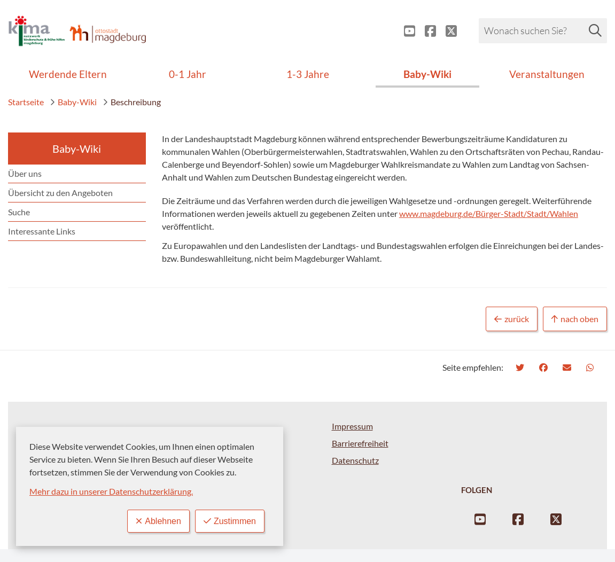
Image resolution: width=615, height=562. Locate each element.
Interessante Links (41, 231)
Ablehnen (158, 521)
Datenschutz (355, 460)
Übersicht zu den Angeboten (60, 193)
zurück (511, 319)
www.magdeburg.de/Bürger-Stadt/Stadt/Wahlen (488, 213)
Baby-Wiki (73, 102)
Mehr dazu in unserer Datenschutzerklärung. (111, 491)
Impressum (352, 426)
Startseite (26, 102)
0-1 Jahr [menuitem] (187, 74)
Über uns (25, 173)
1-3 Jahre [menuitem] (307, 74)
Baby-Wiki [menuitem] (427, 74)
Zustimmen (230, 521)
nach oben (574, 319)
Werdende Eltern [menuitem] (68, 74)
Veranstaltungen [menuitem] (547, 74)
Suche (19, 212)
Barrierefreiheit (360, 443)
